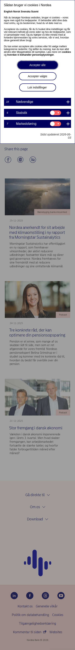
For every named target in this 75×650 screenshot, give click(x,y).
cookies (66, 52)
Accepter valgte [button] (37, 76)
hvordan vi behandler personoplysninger (30, 54)
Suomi (35, 11)
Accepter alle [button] (37, 65)
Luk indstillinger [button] (37, 87)
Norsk (16, 11)
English (8, 11)
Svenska (26, 11)
